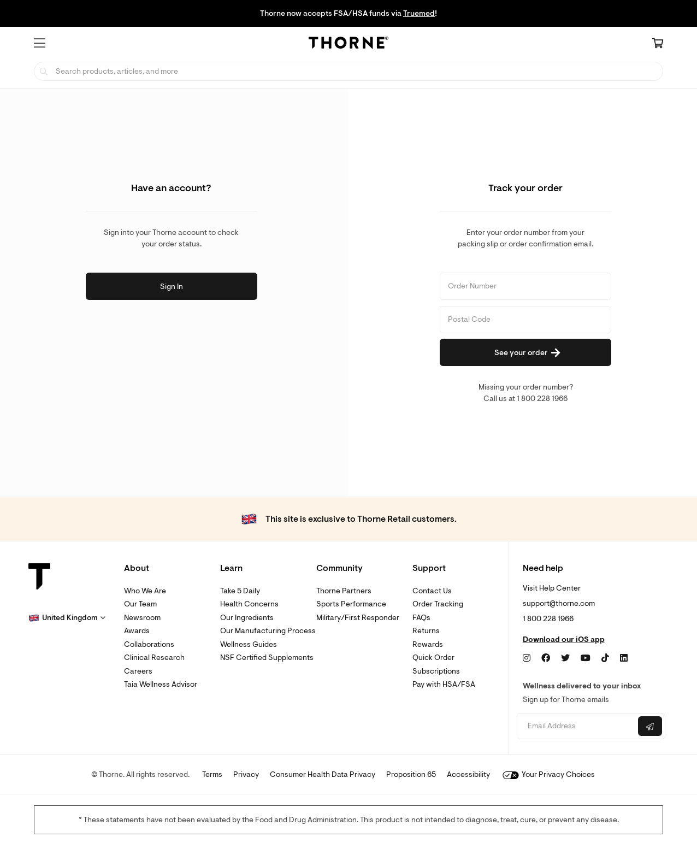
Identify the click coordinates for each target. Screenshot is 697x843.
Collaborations (149, 644)
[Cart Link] (657, 44)
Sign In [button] (171, 286)
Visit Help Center (552, 588)
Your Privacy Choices (549, 774)
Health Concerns (249, 604)
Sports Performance (351, 604)
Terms (212, 774)
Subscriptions (436, 671)
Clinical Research (154, 657)
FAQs (421, 617)
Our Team (140, 604)
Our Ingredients (247, 617)
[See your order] (525, 352)
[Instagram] (526, 658)
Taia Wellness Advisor (160, 684)
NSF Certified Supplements (267, 657)
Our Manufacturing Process (268, 630)
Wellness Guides (248, 644)
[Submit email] (650, 726)
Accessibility (468, 774)
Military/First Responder (357, 617)
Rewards (427, 644)
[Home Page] (348, 44)
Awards (137, 630)
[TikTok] (605, 658)
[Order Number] (525, 286)
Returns (426, 630)
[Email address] (576, 726)
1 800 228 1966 (548, 618)
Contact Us (432, 591)
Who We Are (145, 591)
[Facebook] (545, 658)
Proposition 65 (411, 774)
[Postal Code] (525, 319)
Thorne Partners (343, 591)
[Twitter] (565, 658)
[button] (39, 43)
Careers (138, 671)
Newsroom (142, 617)
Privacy (246, 774)
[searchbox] (348, 71)
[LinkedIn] (624, 658)
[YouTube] (585, 658)
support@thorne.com (559, 603)
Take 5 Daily (240, 591)
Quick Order (433, 657)
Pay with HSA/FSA (443, 684)
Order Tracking (437, 604)
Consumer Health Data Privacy (322, 774)
